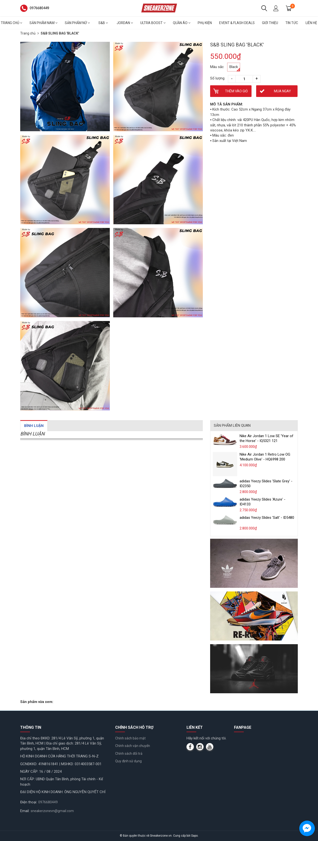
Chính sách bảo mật (130, 738)
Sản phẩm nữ (77, 23)
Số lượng (217, 78)
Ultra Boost (153, 23)
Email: (24, 811)
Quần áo (181, 23)
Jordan (125, 23)
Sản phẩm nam (43, 23)
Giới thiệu (270, 23)
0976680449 (48, 802)
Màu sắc (217, 67)
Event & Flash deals (237, 23)
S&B (103, 23)
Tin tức (291, 23)
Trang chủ (28, 33)
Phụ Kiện (205, 23)
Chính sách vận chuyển (132, 746)
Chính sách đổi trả (128, 753)
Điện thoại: (28, 802)
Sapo (194, 835)
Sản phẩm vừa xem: (36, 702)
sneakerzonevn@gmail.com (52, 811)
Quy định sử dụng (128, 761)
